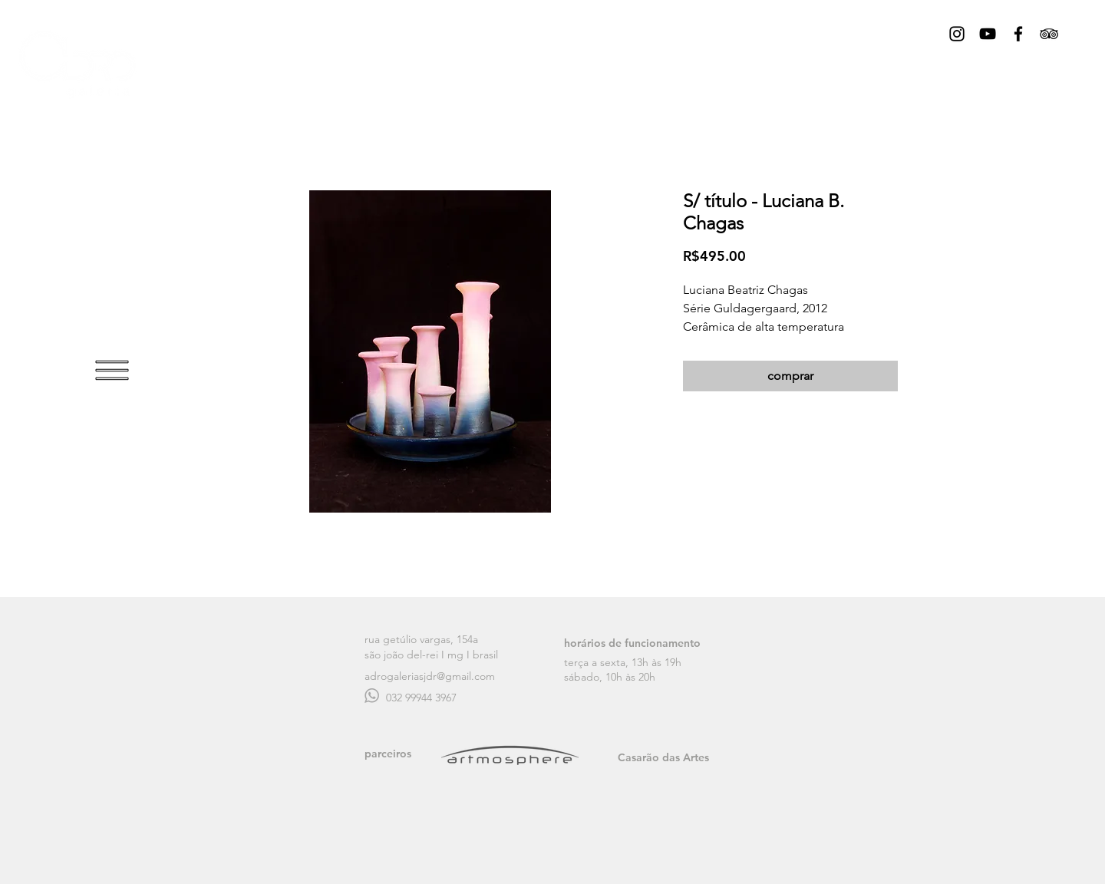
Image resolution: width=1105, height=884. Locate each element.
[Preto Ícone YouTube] (988, 34)
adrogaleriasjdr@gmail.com (429, 676)
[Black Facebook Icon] (1018, 34)
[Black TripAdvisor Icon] (1049, 34)
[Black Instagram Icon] (957, 34)
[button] (112, 370)
